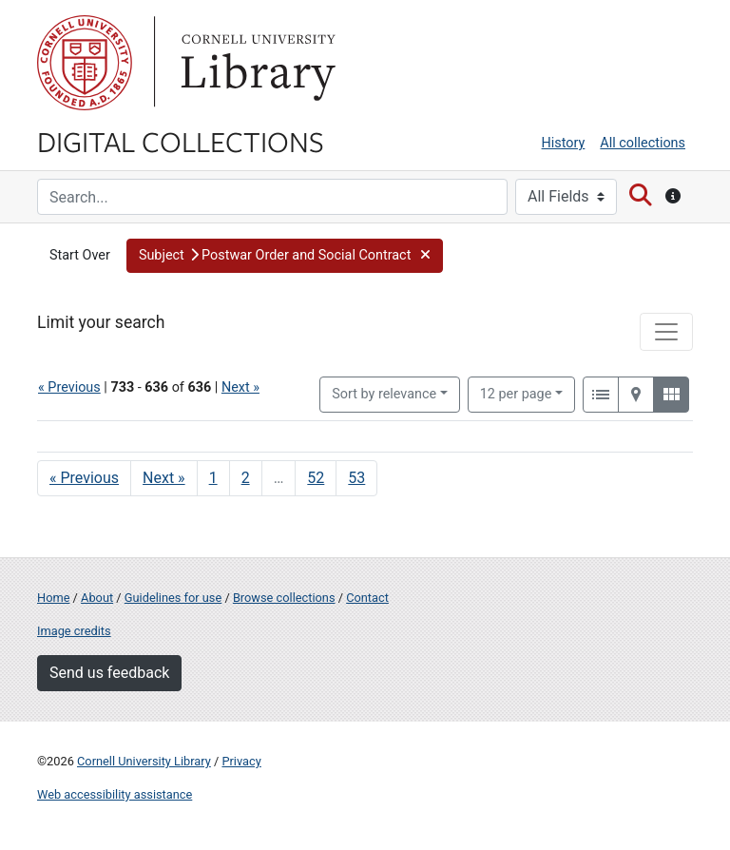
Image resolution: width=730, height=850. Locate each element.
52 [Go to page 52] (315, 478)
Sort (384, 394)
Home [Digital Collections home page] (53, 597)
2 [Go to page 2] (245, 478)
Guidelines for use (173, 597)
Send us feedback (109, 673)
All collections (642, 143)
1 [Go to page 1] (213, 478)
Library (256, 62)
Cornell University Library (144, 761)
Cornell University (84, 62)
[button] (284, 256)
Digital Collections (180, 141)
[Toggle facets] (666, 332)
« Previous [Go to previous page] (84, 478)
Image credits (74, 631)
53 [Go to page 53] (356, 478)
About (97, 597)
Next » (240, 387)
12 (516, 392)
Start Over (79, 255)
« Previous (69, 387)
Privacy (240, 761)
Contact (367, 597)
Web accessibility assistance (114, 794)
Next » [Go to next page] (164, 478)
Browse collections (284, 597)
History (564, 143)
